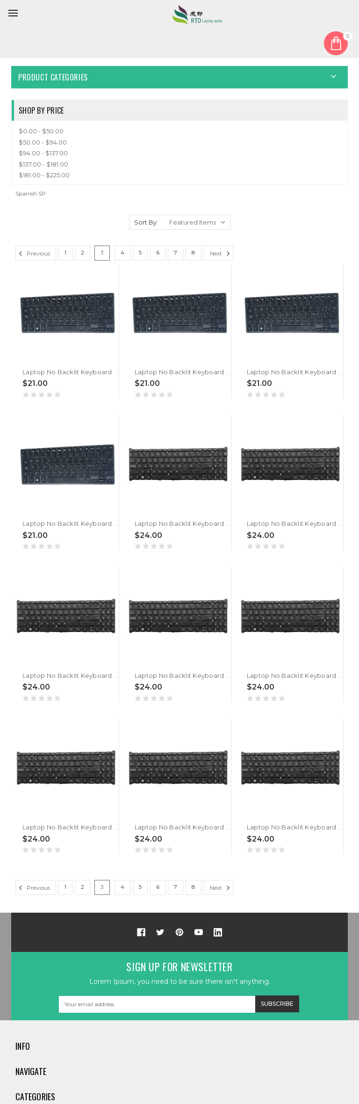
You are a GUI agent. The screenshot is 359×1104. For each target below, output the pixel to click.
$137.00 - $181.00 (43, 164)
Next (221, 253)
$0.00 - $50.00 (41, 131)
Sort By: (146, 222)
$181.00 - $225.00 (44, 175)
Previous (33, 253)
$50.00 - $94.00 (43, 142)
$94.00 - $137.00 (43, 153)
